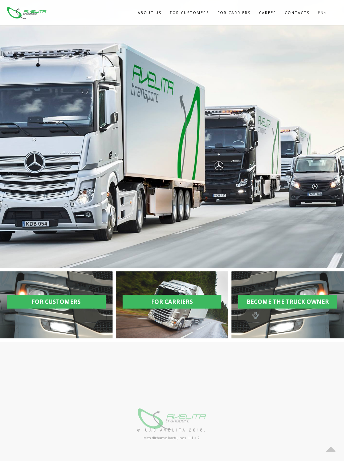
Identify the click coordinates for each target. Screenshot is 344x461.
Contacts (297, 12)
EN (322, 12)
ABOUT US (149, 12)
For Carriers (234, 12)
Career (267, 12)
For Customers (189, 12)
